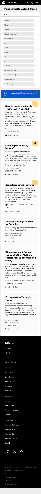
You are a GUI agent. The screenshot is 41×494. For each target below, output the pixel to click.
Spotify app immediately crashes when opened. (18, 107)
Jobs (7, 357)
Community (9, 2)
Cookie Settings (18, 470)
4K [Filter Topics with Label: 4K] (5, 57)
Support (8, 401)
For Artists (9, 372)
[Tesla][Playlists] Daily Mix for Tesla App (19, 223)
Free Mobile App (11, 410)
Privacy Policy (8, 470)
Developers (9, 377)
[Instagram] (7, 451)
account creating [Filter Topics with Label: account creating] (10, 70)
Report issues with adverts (19, 184)
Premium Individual (12, 425)
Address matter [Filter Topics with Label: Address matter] (9, 79)
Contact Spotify (11, 414)
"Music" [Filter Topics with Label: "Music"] (7, 29)
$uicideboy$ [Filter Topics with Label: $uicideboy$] (8, 38)
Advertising (9, 381)
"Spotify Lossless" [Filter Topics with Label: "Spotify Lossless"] (10, 34)
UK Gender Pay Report (11, 484)
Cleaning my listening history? (16, 147)
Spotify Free (9, 443)
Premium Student (11, 438)
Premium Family (11, 434)
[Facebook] (21, 451)
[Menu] (37, 2)
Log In (32, 3)
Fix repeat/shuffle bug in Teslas (18, 299)
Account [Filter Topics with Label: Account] (7, 66)
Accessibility (16, 474)
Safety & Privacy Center (16, 467)
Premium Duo (10, 429)
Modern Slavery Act (10, 477)
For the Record (10, 362)
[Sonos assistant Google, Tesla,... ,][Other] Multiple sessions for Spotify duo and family (20, 256)
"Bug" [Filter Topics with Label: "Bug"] (6, 25)
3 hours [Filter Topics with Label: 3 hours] (6, 52)
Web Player (9, 405)
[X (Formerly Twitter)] (14, 451)
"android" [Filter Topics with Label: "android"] (7, 20)
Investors (8, 386)
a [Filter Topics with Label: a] (4, 61)
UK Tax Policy (8, 481)
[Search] (27, 3)
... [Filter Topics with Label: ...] (5, 43)
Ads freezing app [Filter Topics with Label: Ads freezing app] (10, 84)
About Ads (8, 474)
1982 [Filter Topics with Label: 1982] (6, 48)
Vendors (8, 390)
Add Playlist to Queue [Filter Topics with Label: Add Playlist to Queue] (11, 75)
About (7, 353)
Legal (6, 467)
